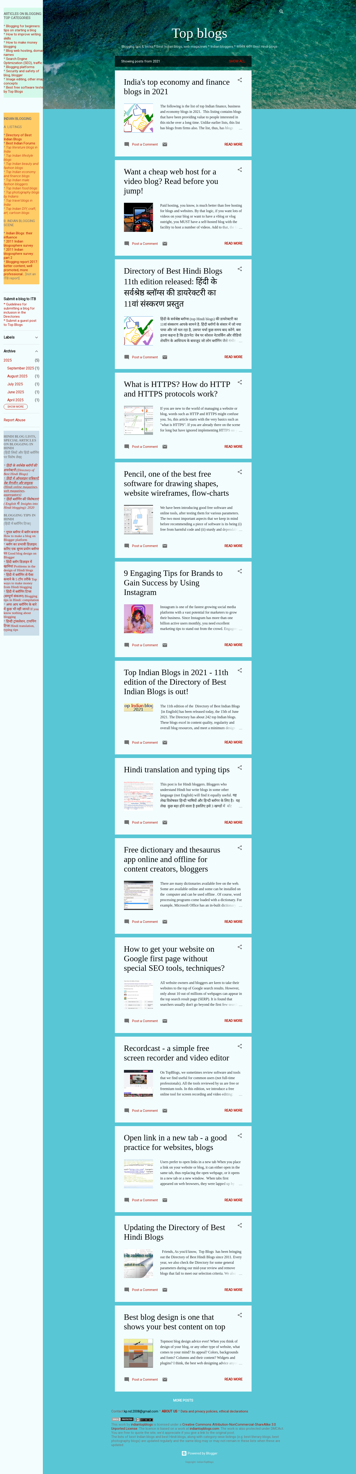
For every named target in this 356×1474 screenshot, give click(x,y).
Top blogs (199, 33)
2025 (8, 360)
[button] (239, 80)
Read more (233, 144)
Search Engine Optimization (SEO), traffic (23, 61)
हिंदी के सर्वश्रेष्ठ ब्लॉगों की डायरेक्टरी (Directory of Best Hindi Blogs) (20, 470)
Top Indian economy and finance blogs (20, 174)
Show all (237, 61)
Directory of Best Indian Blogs (18, 137)
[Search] (281, 12)
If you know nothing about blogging (21, 613)
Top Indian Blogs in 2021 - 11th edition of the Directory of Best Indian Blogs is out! (176, 682)
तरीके (27, 579)
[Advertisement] (269, 124)
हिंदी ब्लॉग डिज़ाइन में (19, 562)
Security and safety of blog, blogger (21, 73)
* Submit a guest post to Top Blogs (20, 323)
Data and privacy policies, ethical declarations (214, 1411)
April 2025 (15, 400)
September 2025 (20, 368)
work (122, 1424)
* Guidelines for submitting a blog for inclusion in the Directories (19, 310)
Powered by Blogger (199, 1453)
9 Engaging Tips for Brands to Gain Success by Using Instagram (173, 583)
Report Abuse (14, 420)
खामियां (8, 566)
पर (5, 553)
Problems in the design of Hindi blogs (19, 568)
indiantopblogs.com (204, 1429)
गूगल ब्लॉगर (18, 532)
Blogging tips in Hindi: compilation (21, 598)
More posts (183, 1400)
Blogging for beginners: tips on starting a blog (22, 28)
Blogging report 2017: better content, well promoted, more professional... (21, 268)
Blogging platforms (20, 67)
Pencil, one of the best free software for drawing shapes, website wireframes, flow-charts (176, 483)
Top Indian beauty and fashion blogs (21, 166)
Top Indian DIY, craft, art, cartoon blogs (20, 211)
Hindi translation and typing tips (177, 769)
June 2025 (15, 392)
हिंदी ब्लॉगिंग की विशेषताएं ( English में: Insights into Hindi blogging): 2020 (21, 503)
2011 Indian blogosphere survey (18, 243)
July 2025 (15, 384)
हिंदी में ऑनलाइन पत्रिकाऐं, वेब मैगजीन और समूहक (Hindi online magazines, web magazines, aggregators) (21, 486)
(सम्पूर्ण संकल (12, 596)
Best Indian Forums (20, 143)
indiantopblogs (142, 1424)
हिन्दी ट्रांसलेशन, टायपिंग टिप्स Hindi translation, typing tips (20, 625)
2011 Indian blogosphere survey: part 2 (19, 254)
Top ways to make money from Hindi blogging (20, 583)
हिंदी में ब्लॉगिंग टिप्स (18, 591)
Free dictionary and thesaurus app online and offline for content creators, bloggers (172, 859)
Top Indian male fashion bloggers (16, 182)
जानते (26, 609)
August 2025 (17, 376)
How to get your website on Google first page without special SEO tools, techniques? (174, 958)
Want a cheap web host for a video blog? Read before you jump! (171, 181)
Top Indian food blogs (21, 188)
